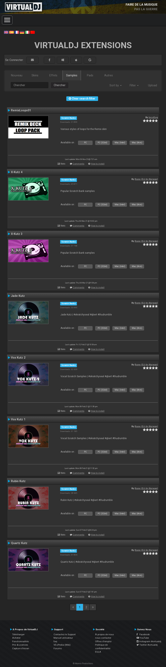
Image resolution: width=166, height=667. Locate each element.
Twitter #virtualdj (147, 644)
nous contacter (103, 637)
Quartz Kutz (19, 543)
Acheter (16, 637)
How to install (97, 164)
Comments (78, 164)
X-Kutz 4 (16, 172)
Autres (108, 75)
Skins (35, 75)
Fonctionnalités (20, 641)
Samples (71, 75)
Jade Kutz (18, 295)
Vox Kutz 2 (18, 357)
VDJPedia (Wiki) (62, 644)
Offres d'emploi (103, 641)
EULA (98, 651)
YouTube (143, 637)
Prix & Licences (20, 644)
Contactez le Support (65, 634)
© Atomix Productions (83, 663)
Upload (152, 85)
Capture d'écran (20, 648)
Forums (58, 648)
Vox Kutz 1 (18, 419)
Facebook (143, 634)
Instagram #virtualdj (149, 641)
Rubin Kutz (18, 481)
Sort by (115, 85)
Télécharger (18, 634)
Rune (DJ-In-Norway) (146, 179)
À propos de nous (104, 634)
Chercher (60, 85)
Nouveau (16, 75)
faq (55, 641)
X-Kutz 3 (16, 233)
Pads (90, 75)
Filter (134, 85)
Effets (53, 75)
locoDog (153, 117)
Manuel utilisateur (63, 637)
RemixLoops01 (21, 110)
